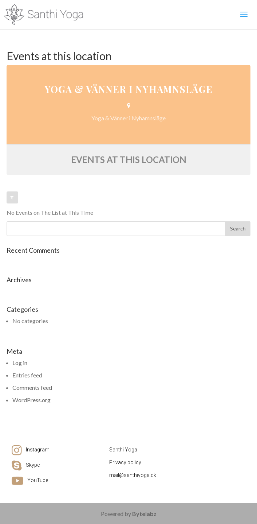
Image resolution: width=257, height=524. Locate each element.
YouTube (37, 480)
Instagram (38, 450)
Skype (33, 465)
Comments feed (32, 387)
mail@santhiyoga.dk (132, 475)
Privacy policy (125, 462)
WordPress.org (31, 399)
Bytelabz (144, 513)
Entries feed (27, 375)
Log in (19, 362)
